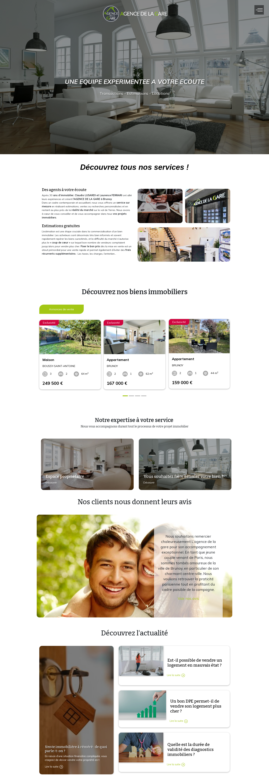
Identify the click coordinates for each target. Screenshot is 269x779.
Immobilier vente (179, 773)
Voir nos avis (188, 597)
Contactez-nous (113, 773)
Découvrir (50, 483)
